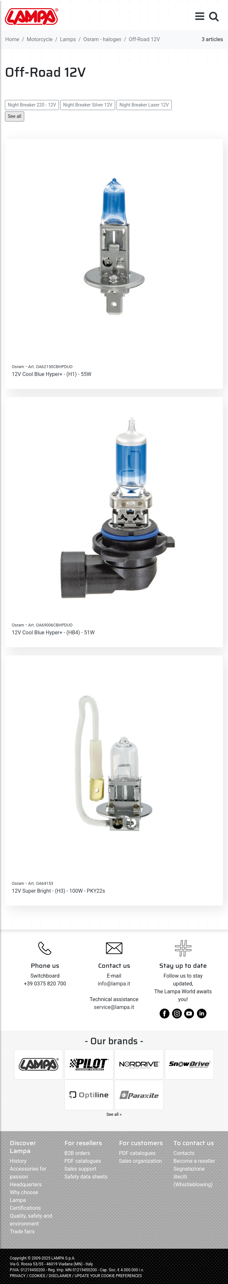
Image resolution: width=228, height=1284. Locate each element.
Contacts (183, 1153)
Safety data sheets (86, 1177)
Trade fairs (22, 1231)
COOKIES (37, 1276)
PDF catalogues (82, 1161)
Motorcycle (40, 39)
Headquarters (26, 1184)
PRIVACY (18, 1276)
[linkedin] (201, 1016)
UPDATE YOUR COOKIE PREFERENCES (108, 1276)
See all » (114, 1114)
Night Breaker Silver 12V (87, 104)
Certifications (25, 1208)
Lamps (68, 39)
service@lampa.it (114, 1007)
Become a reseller (194, 1161)
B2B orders (77, 1153)
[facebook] (164, 1016)
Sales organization (140, 1161)
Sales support (80, 1169)
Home (12, 39)
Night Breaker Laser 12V (144, 104)
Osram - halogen (102, 39)
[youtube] (189, 1016)
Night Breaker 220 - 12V (32, 104)
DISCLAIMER (60, 1276)
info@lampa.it (114, 984)
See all (14, 116)
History (18, 1161)
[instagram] (177, 1016)
